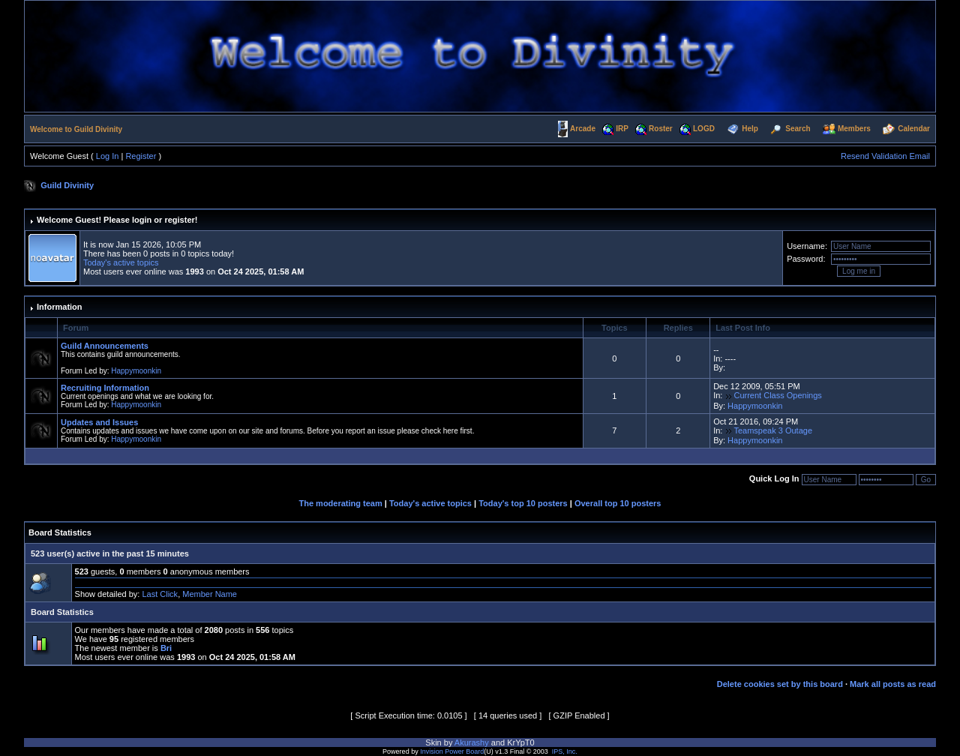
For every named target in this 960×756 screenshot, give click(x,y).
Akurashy (471, 742)
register (179, 219)
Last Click (160, 594)
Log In (107, 156)
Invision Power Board (452, 751)
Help (750, 128)
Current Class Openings (777, 395)
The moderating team (340, 503)
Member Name (209, 594)
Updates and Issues (99, 422)
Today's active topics (121, 262)
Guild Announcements (104, 345)
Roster (661, 128)
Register (140, 156)
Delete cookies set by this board (780, 684)
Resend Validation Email (885, 156)
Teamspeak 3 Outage (773, 430)
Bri (166, 648)
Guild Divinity (67, 185)
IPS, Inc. (565, 751)
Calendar (914, 128)
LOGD (704, 128)
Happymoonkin (136, 371)
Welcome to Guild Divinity (76, 129)
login (142, 219)
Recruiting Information (105, 387)
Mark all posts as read (893, 684)
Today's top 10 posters (523, 503)
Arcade (583, 128)
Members (854, 128)
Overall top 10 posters (618, 503)
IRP (622, 128)
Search (797, 128)
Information (59, 306)
